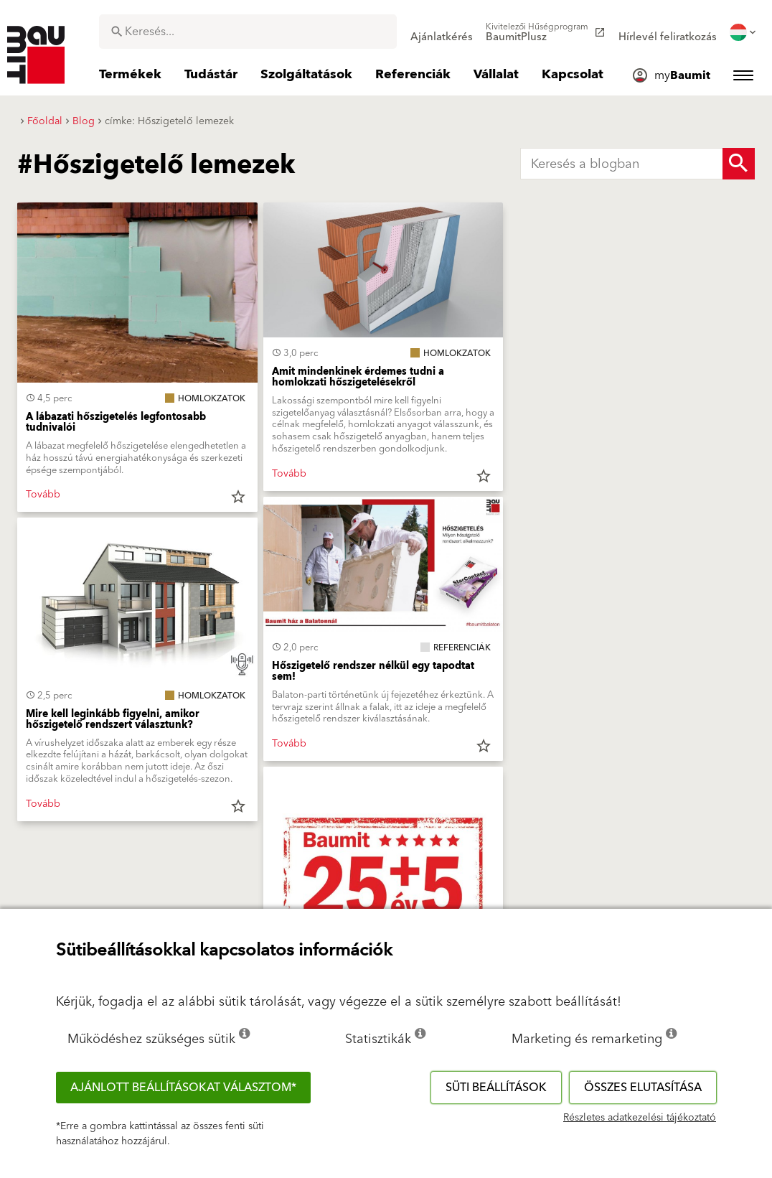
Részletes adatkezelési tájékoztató (639, 1117)
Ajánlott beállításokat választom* (183, 1088)
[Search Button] (738, 163)
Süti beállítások (496, 1088)
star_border (238, 496)
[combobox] (248, 31)
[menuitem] (441, 32)
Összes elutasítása (643, 1088)
